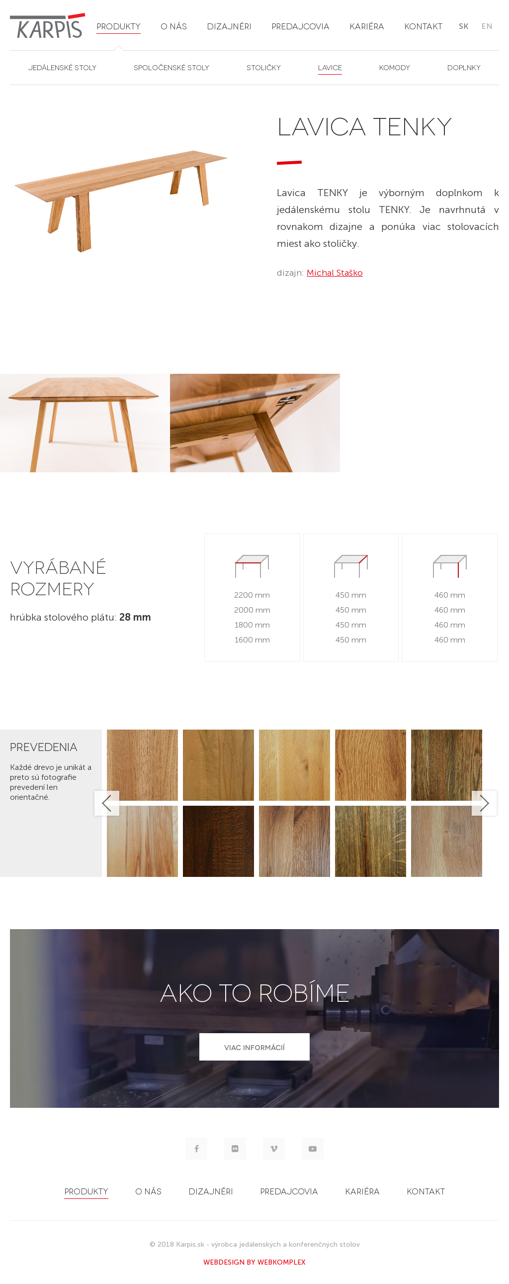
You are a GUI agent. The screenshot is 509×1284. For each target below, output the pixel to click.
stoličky (264, 67)
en (487, 26)
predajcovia (300, 25)
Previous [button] (106, 803)
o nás (174, 25)
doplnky (464, 67)
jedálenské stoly (62, 67)
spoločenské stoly (171, 67)
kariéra (366, 25)
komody (394, 67)
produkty (118, 25)
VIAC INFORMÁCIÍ (254, 1047)
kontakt (423, 25)
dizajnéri (229, 25)
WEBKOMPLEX (281, 1262)
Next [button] (484, 803)
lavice (330, 67)
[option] (85, 423)
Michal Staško (335, 272)
